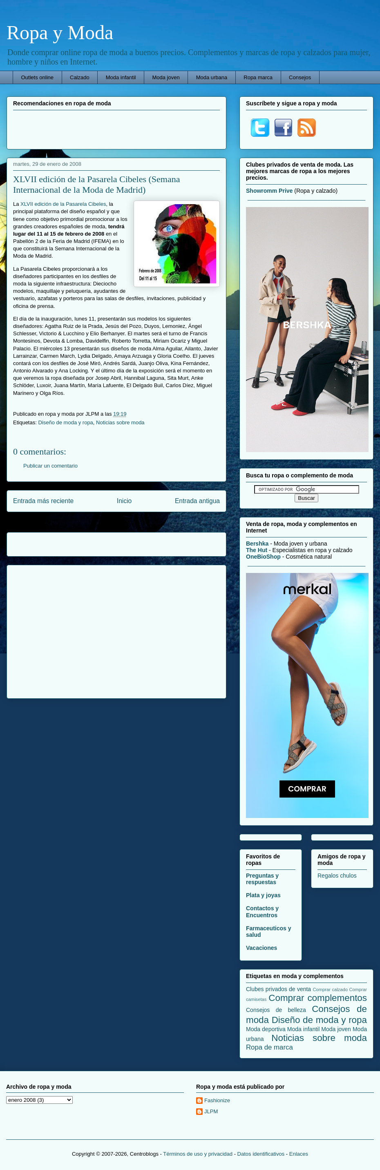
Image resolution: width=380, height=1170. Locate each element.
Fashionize (217, 1100)
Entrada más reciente (43, 500)
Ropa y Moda (60, 32)
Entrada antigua (197, 500)
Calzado (79, 77)
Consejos (300, 77)
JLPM (211, 1111)
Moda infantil (121, 77)
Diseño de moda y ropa (65, 422)
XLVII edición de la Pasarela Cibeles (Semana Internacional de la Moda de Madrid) (96, 184)
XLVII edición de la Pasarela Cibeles (63, 204)
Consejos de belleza (276, 1010)
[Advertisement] (116, 128)
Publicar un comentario (50, 466)
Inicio (124, 500)
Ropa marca (258, 77)
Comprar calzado (330, 989)
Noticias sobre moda (120, 422)
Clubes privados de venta (278, 989)
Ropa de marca (269, 1047)
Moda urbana (212, 77)
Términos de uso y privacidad (197, 1154)
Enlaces (298, 1154)
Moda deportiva (266, 1029)
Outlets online (37, 77)
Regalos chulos (337, 875)
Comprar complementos (317, 998)
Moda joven (165, 77)
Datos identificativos (261, 1154)
